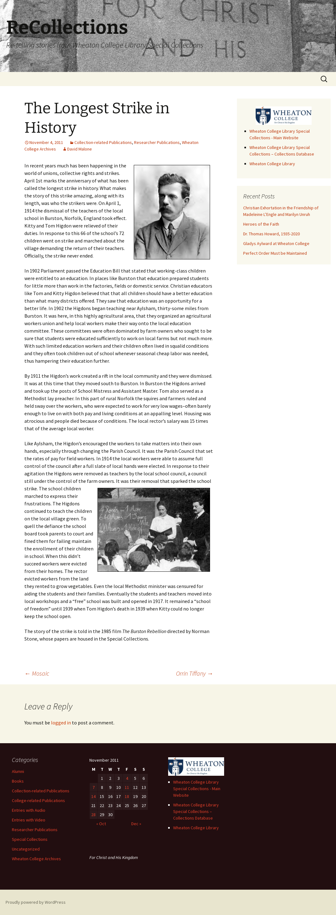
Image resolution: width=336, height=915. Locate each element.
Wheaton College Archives (36, 858)
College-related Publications (38, 800)
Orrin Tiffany (194, 673)
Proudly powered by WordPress (36, 902)
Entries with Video (28, 820)
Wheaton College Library (272, 163)
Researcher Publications (157, 142)
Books (18, 781)
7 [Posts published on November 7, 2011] (94, 787)
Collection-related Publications (103, 142)
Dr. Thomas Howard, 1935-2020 (271, 234)
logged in (61, 722)
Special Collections (30, 839)
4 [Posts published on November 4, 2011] (127, 778)
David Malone (79, 149)
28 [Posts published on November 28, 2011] (93, 814)
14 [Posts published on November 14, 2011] (93, 796)
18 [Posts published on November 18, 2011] (127, 796)
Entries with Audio (28, 810)
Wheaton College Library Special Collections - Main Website (196, 788)
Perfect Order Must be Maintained (275, 253)
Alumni (18, 771)
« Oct (101, 823)
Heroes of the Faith (261, 224)
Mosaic (36, 673)
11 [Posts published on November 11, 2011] (127, 787)
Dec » (136, 823)
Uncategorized (26, 849)
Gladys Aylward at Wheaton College (276, 243)
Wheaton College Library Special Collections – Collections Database (196, 811)
